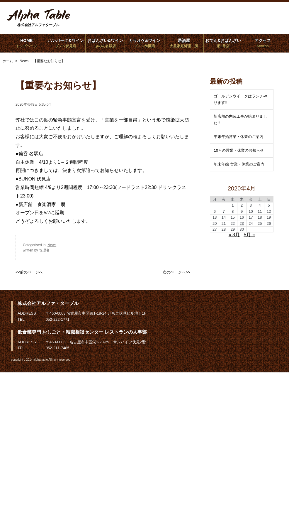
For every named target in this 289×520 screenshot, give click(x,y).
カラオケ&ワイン (144, 43)
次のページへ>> (176, 272)
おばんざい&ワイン (105, 43)
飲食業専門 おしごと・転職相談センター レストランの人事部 (82, 332)
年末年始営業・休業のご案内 (238, 136)
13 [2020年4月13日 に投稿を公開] (214, 217)
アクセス (262, 43)
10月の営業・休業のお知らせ (239, 150)
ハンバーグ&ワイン (65, 43)
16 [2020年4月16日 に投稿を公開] (241, 217)
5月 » (249, 234)
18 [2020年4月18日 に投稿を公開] (260, 217)
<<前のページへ (29, 272)
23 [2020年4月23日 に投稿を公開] (241, 223)
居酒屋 (183, 43)
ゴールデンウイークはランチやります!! (240, 99)
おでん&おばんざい (223, 43)
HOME (26, 43)
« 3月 (234, 234)
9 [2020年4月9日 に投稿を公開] (242, 211)
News (51, 245)
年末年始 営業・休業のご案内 (239, 164)
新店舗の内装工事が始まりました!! (240, 119)
